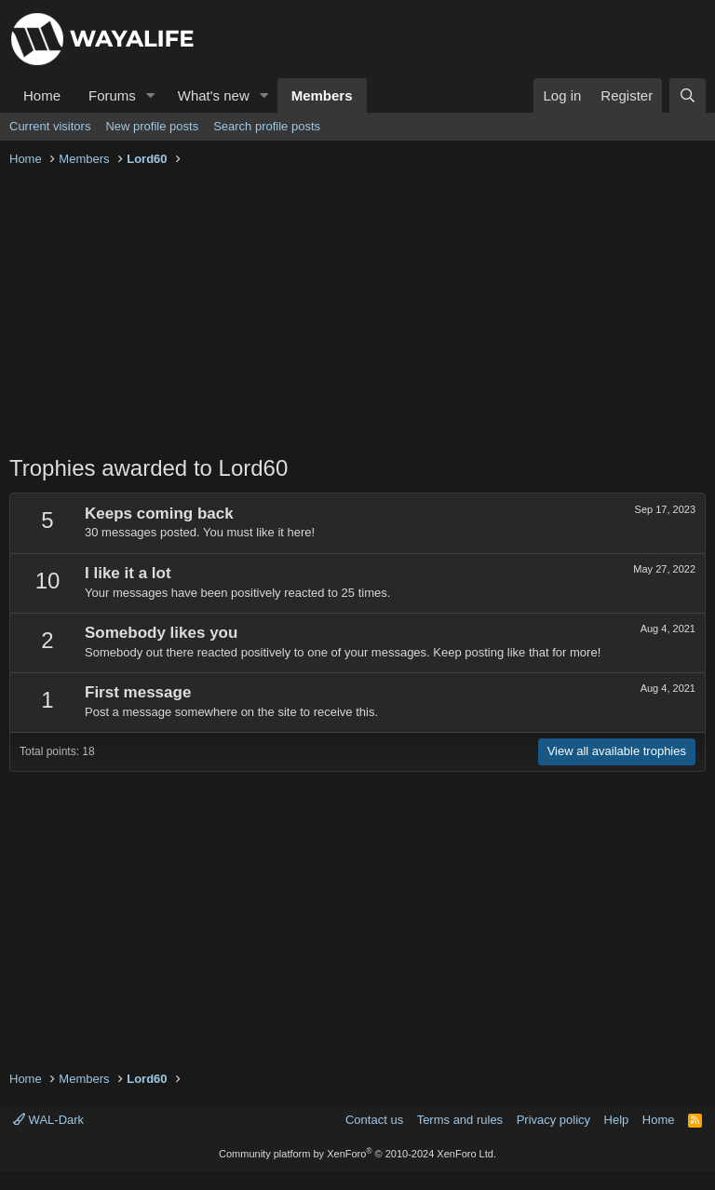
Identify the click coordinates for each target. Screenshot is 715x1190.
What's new (214, 95)
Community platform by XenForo (357, 1153)
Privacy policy (553, 1120)
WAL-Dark (48, 1120)
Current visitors (49, 126)
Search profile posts (266, 126)
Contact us (374, 1120)
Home (42, 95)
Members (322, 95)
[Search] (687, 95)
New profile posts (151, 126)
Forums (112, 95)
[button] (151, 95)
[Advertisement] (357, 313)
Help (616, 1120)
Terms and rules (460, 1120)
